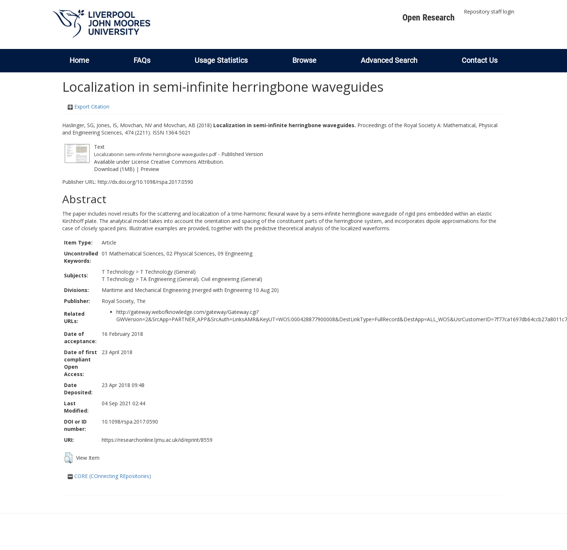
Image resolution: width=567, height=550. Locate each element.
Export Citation (88, 106)
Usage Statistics (221, 60)
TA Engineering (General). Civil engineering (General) (201, 279)
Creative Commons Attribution (187, 161)
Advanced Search (389, 60)
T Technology (118, 271)
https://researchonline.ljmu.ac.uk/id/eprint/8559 (157, 439)
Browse (304, 60)
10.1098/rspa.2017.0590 (130, 421)
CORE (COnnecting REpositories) (109, 476)
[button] (68, 457)
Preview (149, 169)
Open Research (428, 17)
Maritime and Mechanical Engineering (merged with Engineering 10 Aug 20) (190, 290)
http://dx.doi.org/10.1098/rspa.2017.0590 (145, 181)
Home (79, 60)
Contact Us (479, 60)
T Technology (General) (168, 271)
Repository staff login (489, 11)
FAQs (142, 60)
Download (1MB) (114, 169)
